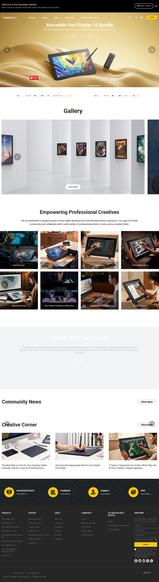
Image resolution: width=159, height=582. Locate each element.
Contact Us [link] (32, 543)
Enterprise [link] (59, 523)
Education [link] (59, 527)
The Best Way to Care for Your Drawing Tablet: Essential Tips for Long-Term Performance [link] (24, 466)
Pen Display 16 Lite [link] (9, 531)
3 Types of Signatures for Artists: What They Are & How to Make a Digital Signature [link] (132, 466)
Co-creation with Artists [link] (89, 18)
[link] (9, 17)
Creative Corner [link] (87, 535)
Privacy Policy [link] (140, 557)
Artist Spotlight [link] (113, 530)
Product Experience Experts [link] (118, 526)
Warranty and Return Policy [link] (38, 535)
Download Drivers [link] (35, 519)
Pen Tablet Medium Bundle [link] (12, 541)
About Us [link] (58, 519)
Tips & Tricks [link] (86, 527)
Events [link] (83, 519)
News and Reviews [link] (88, 523)
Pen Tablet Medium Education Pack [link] (9, 550)
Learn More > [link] (22, 494)
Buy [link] (91, 36)
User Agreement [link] (144, 555)
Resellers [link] (58, 535)
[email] (145, 526)
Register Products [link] (35, 539)
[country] (145, 540)
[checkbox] (135, 549)
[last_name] (145, 535)
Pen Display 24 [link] (7, 523)
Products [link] (32, 18)
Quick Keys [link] (6, 556)
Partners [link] (58, 531)
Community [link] (69, 18)
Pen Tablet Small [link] (8, 545)
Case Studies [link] (86, 531)
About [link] (56, 18)
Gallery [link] (110, 522)
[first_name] (145, 530)
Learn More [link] (71, 36)
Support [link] (45, 18)
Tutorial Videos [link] (34, 527)
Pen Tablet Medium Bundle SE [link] (12, 536)
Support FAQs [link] (33, 531)
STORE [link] (151, 17)
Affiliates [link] (58, 539)
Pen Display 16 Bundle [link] (10, 527)
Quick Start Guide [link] (35, 523)
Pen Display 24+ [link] (8, 519)
